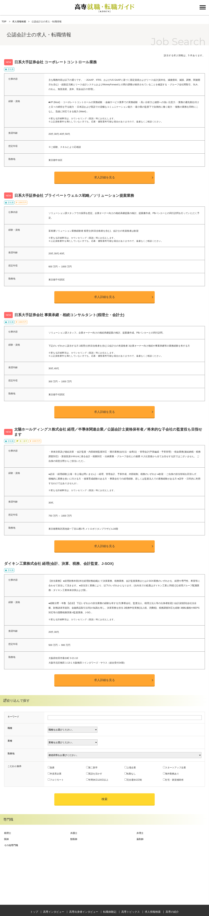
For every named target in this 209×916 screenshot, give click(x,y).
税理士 (7, 833)
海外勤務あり (172, 773)
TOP (4, 21)
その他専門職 (11, 845)
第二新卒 (93, 767)
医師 (6, 839)
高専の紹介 (172, 911)
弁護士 (73, 833)
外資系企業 (55, 773)
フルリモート (57, 779)
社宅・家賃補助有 (174, 779)
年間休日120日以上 (98, 779)
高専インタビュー (53, 911)
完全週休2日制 (134, 779)
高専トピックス (130, 911)
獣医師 (73, 839)
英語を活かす (95, 773)
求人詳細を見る (104, 177)
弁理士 (140, 833)
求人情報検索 (19, 21)
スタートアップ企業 (175, 767)
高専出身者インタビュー (83, 911)
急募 (52, 767)
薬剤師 (140, 839)
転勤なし (131, 773)
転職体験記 (109, 911)
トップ (34, 911)
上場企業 (131, 767)
